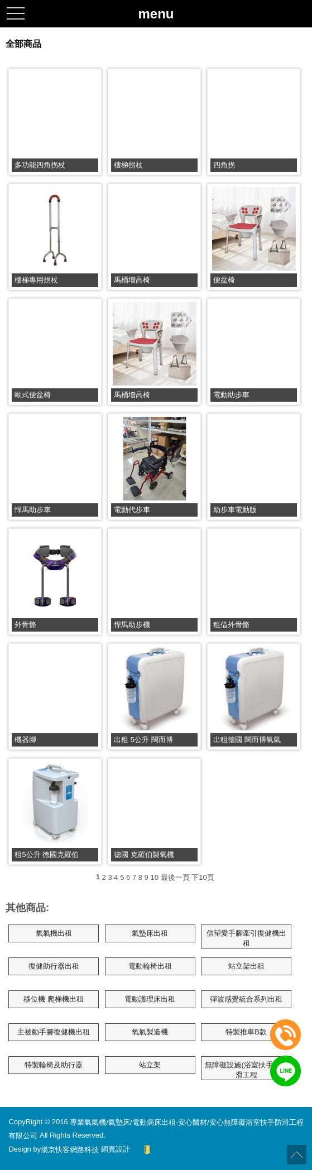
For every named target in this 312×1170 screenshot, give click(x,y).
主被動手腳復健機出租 (53, 1032)
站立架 (150, 1065)
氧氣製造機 (150, 1032)
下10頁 (202, 877)
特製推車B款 (246, 1032)
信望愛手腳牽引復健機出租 (246, 938)
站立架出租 (246, 966)
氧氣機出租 (54, 933)
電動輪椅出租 (150, 966)
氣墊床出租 (150, 933)
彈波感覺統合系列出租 (246, 999)
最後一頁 (175, 877)
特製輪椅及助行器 (54, 1065)
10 (154, 877)
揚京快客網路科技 (70, 1149)
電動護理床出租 (149, 999)
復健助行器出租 (53, 966)
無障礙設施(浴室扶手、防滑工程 (246, 1070)
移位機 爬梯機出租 (53, 999)
